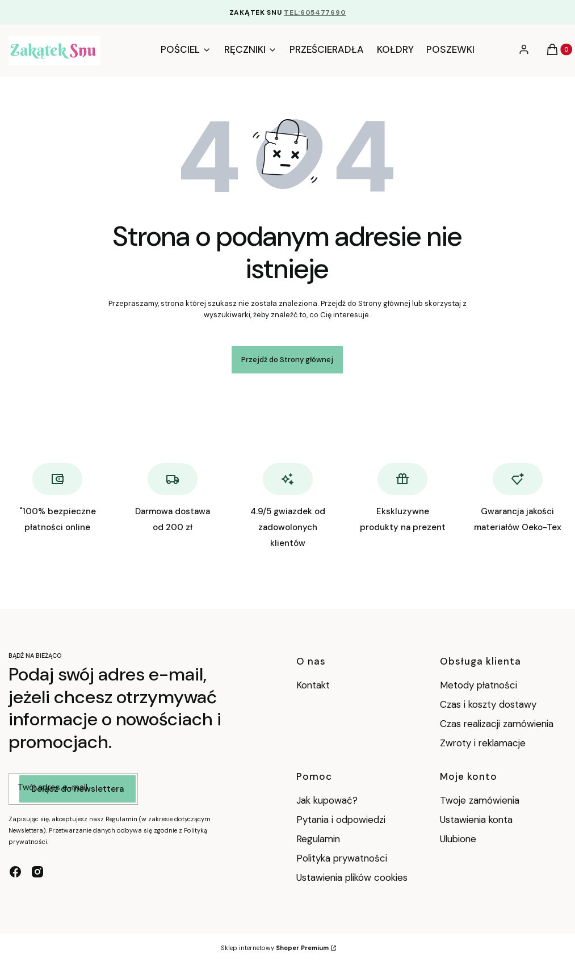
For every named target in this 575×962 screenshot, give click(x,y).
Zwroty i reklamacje (483, 743)
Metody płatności (478, 685)
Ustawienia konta (476, 819)
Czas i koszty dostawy (488, 704)
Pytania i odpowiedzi (340, 819)
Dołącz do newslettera (77, 789)
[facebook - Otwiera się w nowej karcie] (15, 872)
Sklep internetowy (275, 948)
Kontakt (313, 685)
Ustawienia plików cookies (353, 877)
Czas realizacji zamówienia (496, 723)
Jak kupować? (327, 800)
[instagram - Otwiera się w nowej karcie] (37, 872)
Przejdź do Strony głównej (287, 359)
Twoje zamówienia (479, 800)
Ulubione (458, 839)
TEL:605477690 (315, 12)
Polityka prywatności (341, 858)
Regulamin (318, 839)
